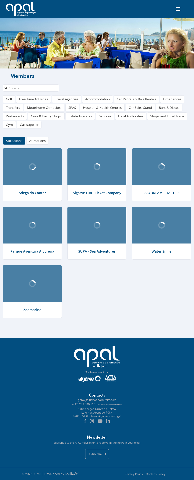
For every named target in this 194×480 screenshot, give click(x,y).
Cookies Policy (155, 474)
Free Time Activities (33, 99)
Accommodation (97, 99)
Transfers (13, 107)
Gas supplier (29, 124)
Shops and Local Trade (167, 116)
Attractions (14, 140)
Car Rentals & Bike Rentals (136, 99)
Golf (9, 99)
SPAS (72, 107)
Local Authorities (130, 116)
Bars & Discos (169, 107)
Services (105, 116)
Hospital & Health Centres (102, 107)
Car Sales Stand (140, 107)
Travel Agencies (66, 99)
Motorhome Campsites (44, 107)
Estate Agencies (80, 116)
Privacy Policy (134, 474)
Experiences (172, 99)
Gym (9, 124)
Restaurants (15, 116)
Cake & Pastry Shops (46, 116)
